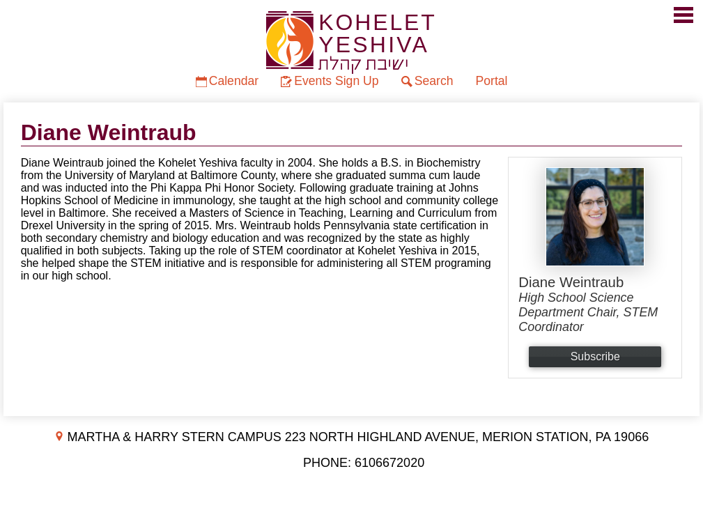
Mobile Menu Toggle (683, 15)
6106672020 (389, 463)
